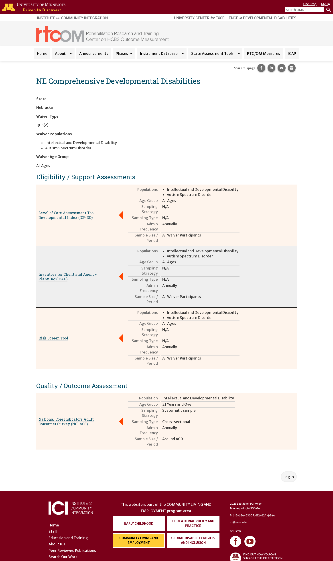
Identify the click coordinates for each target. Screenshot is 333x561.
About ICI (57, 544)
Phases (122, 53)
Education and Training (68, 538)
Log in (289, 477)
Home (42, 53)
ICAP (292, 53)
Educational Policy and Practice (193, 523)
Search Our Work (63, 557)
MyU (326, 4)
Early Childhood (138, 524)
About (60, 53)
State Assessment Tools (212, 53)
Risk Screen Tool (53, 338)
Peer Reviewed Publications (72, 550)
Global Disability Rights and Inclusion (193, 540)
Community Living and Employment (138, 540)
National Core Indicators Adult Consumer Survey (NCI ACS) (66, 421)
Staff (53, 531)
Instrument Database (159, 53)
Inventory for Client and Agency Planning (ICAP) (68, 276)
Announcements (93, 53)
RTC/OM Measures (263, 53)
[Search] (327, 9)
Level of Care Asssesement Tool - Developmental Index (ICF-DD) (68, 215)
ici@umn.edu (238, 522)
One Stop (310, 4)
